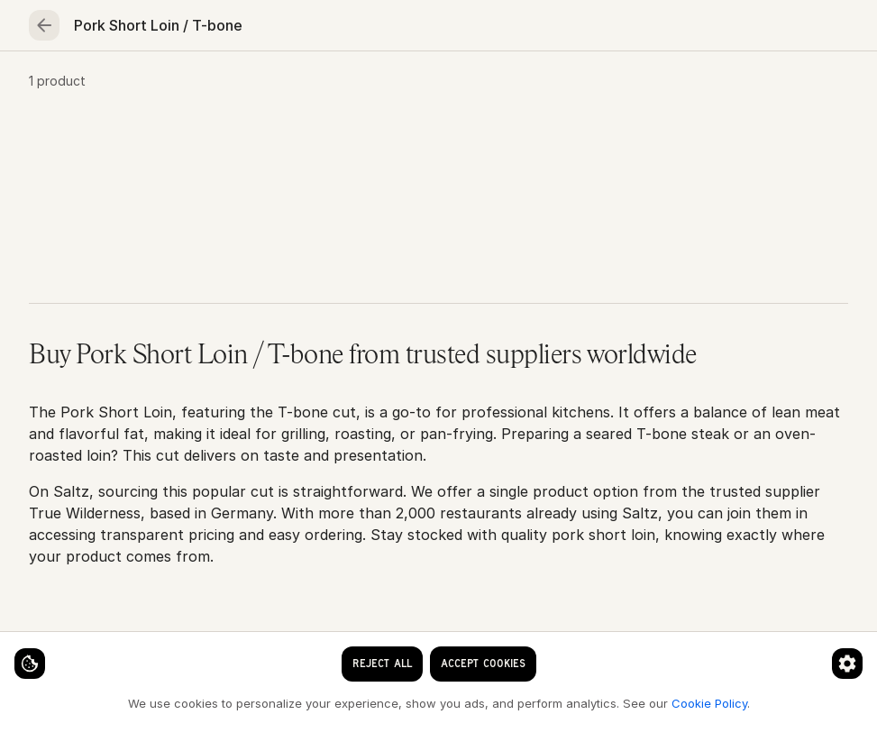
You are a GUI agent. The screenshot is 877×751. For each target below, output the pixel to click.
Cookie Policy (303, 702)
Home (58, 87)
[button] (438, 319)
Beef (165, 145)
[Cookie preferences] (355, 648)
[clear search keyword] (461, 29)
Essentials (589, 87)
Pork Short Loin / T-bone (286, 145)
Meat (237, 87)
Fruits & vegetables (450, 87)
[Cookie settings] (45, 648)
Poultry (320, 87)
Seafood (148, 87)
